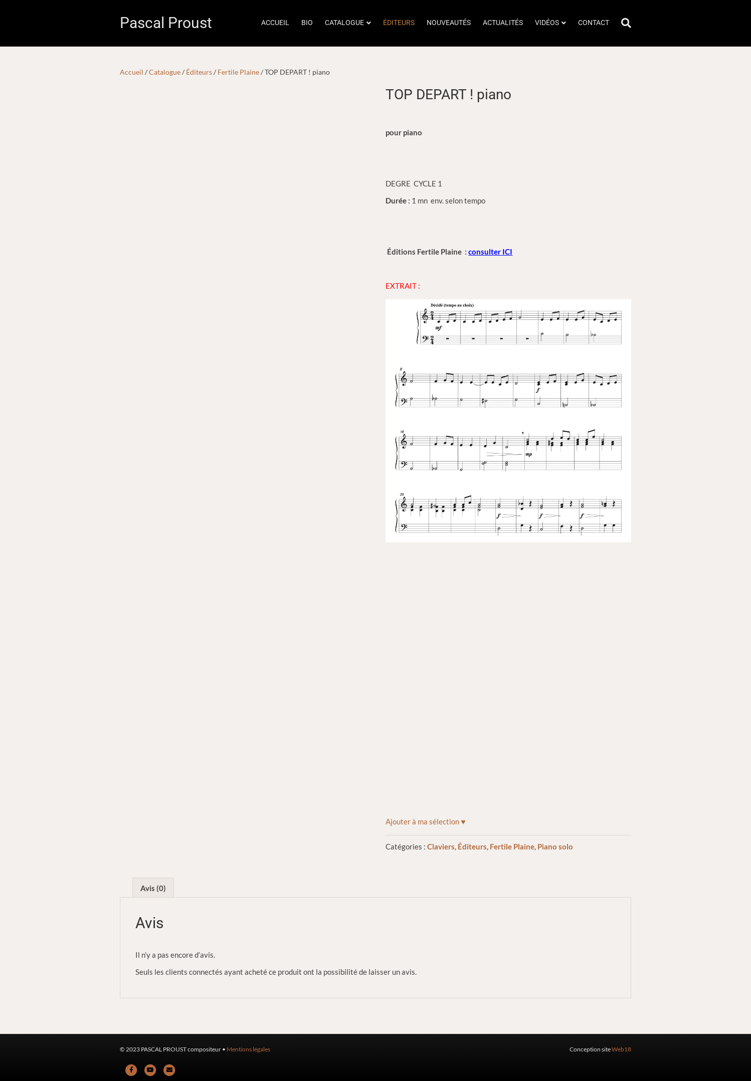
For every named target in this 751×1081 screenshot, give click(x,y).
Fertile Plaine (238, 72)
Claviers (441, 846)
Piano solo (555, 846)
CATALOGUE (344, 23)
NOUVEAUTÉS (449, 23)
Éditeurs (199, 72)
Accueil (131, 72)
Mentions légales (248, 1049)
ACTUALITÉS (503, 23)
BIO (307, 23)
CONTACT (593, 23)
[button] (425, 821)
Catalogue (164, 72)
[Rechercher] (623, 23)
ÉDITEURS (399, 23)
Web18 (621, 1049)
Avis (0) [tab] (153, 888)
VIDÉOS (547, 23)
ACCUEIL (275, 23)
